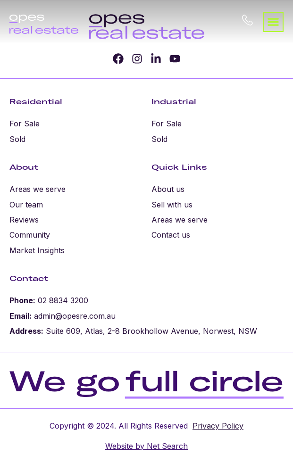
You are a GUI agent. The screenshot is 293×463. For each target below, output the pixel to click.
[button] (273, 22)
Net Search (166, 446)
